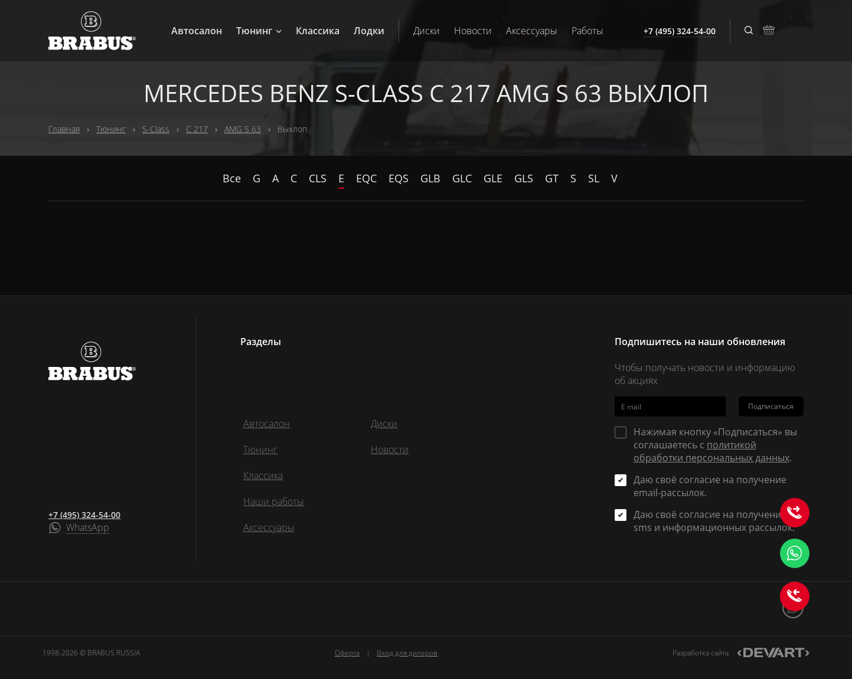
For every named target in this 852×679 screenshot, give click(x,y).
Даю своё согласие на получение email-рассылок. (710, 486)
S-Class (155, 129)
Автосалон (196, 30)
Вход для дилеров (407, 653)
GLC (462, 178)
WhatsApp (87, 528)
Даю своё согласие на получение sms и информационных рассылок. (714, 521)
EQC (366, 178)
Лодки (369, 30)
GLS (523, 178)
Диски (426, 30)
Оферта (347, 653)
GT (552, 178)
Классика (318, 30)
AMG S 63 (242, 129)
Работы (587, 30)
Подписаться (771, 406)
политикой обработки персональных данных (711, 451)
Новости (473, 30)
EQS (399, 178)
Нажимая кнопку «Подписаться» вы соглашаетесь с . (715, 444)
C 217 (197, 129)
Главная (64, 129)
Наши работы (273, 501)
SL (593, 178)
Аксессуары (531, 30)
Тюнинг (259, 30)
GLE (493, 178)
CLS (318, 178)
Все (232, 178)
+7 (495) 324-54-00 (84, 514)
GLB (430, 178)
